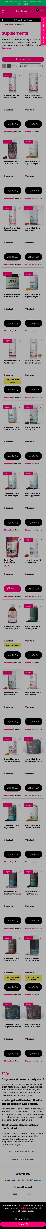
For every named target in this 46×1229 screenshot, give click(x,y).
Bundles (44, 22)
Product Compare (44, 36)
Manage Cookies (23, 1219)
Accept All (23, 1224)
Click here (26, 1208)
